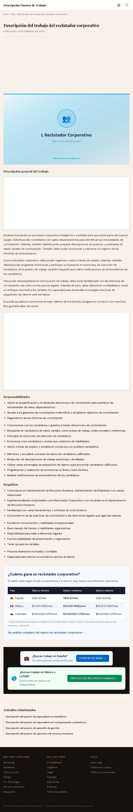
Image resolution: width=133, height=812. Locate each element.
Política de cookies (101, 767)
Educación (9, 791)
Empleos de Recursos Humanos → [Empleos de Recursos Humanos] (94, 678)
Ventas (7, 777)
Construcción (10, 772)
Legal (50, 772)
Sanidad (51, 777)
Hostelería (9, 767)
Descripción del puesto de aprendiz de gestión (33, 728)
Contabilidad (54, 762)
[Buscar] (127, 5)
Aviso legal (96, 762)
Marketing (8, 762)
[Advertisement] (66, 65)
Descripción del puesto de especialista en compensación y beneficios (46, 722)
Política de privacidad (103, 772)
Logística (52, 767)
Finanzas (52, 786)
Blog (13, 14)
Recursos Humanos (14, 786)
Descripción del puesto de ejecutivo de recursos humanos (39, 733)
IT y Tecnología (11, 781)
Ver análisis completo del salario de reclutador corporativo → (47, 632)
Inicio (6, 14)
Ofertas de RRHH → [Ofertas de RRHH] (92, 658)
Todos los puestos (57, 791)
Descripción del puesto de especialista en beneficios (36, 716)
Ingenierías (53, 781)
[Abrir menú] (119, 5)
